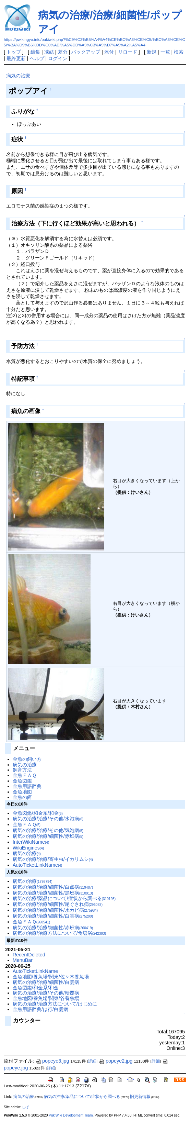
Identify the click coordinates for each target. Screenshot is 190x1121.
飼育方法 (22, 770)
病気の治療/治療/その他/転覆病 (46, 993)
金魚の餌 (22, 797)
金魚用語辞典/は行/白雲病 (40, 1009)
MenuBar (23, 960)
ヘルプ (37, 58)
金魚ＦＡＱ (24, 775)
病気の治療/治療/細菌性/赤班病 (48, 836)
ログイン (57, 58)
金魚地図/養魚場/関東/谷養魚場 (46, 998)
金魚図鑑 (22, 781)
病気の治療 (18, 75)
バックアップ (85, 52)
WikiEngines (28, 848)
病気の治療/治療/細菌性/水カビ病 (55, 910)
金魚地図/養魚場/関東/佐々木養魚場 (51, 976)
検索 (178, 52)
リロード (127, 52)
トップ (14, 52)
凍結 (49, 52)
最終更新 (16, 58)
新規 (151, 52)
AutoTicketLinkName (37, 865)
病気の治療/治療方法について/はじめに (55, 1004)
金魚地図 (22, 792)
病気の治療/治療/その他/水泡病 (48, 818)
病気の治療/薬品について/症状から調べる (64, 898)
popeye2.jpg (115, 1061)
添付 (109, 52)
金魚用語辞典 (27, 786)
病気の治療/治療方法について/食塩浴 (59, 933)
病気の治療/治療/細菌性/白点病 (53, 887)
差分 (63, 52)
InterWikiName (31, 842)
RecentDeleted (29, 954)
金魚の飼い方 (27, 759)
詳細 (92, 1061)
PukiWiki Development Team (71, 1115)
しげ (25, 1107)
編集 (35, 52)
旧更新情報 (140, 1097)
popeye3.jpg (52, 1061)
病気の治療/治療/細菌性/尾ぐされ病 (58, 904)
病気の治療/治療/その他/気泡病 (48, 830)
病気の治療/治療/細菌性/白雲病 (53, 916)
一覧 (165, 52)
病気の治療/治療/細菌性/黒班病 (53, 893)
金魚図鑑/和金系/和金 (38, 813)
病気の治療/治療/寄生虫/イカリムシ (53, 859)
